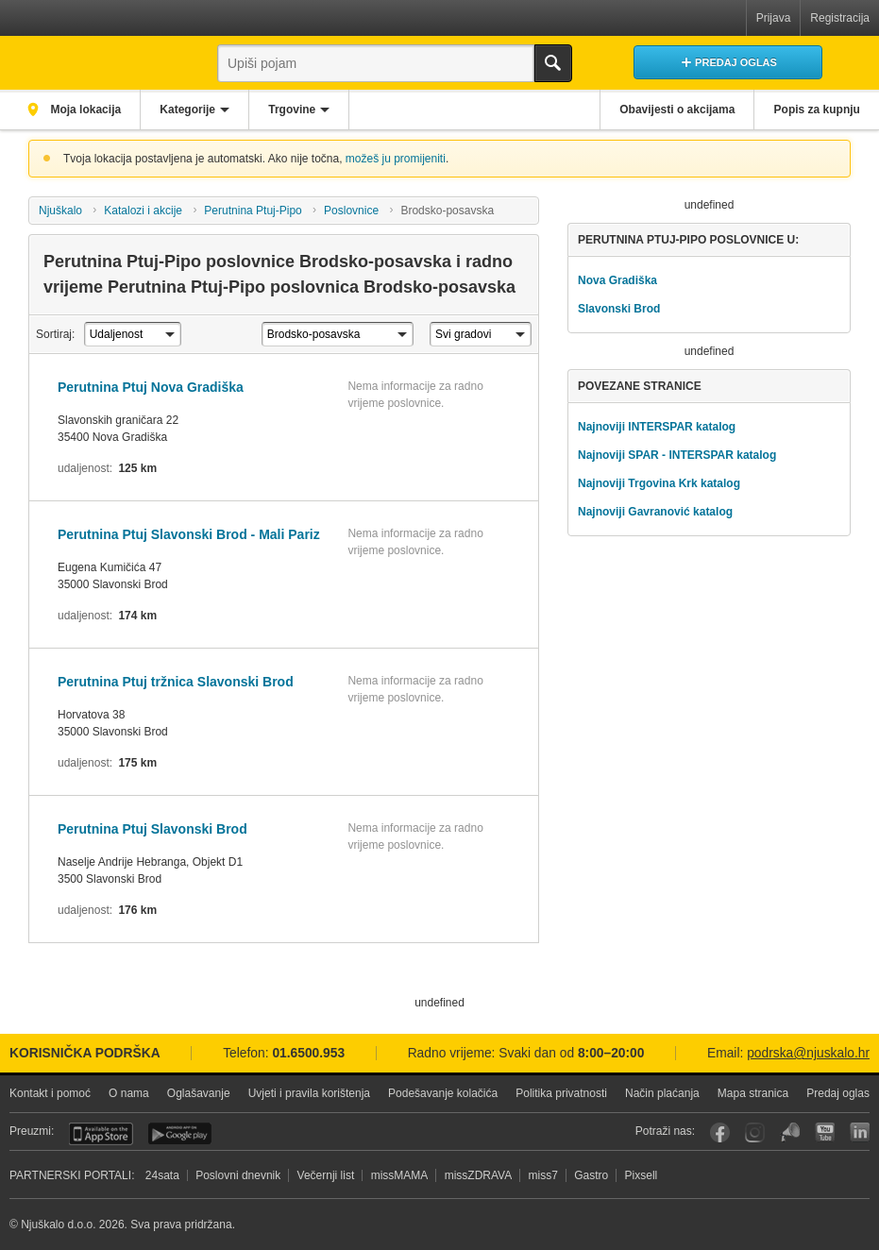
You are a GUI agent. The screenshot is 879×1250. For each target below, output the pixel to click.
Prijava (773, 18)
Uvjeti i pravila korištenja (309, 1093)
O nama (129, 1093)
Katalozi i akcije (143, 210)
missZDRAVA (479, 1175)
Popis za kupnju (816, 109)
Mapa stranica (753, 1093)
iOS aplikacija (101, 1134)
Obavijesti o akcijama (675, 109)
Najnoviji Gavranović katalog (655, 511)
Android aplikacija (179, 1134)
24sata (162, 1175)
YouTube (825, 1132)
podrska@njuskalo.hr (808, 1053)
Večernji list (326, 1175)
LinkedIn (860, 1132)
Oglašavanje (198, 1093)
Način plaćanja (662, 1093)
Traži (553, 63)
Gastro (591, 1175)
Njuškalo (60, 210)
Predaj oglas (838, 1093)
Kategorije (190, 109)
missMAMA (400, 1175)
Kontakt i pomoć (50, 1093)
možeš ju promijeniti (396, 158)
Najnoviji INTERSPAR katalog (656, 426)
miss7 (543, 1175)
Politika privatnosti (561, 1093)
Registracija (840, 18)
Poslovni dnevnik (237, 1175)
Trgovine (296, 109)
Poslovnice (351, 210)
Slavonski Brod (619, 308)
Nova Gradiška (617, 280)
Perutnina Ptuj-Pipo (252, 210)
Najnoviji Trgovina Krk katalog (659, 483)
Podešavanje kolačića (443, 1093)
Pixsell (641, 1175)
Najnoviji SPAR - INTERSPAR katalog (677, 455)
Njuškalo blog (790, 1132)
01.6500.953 (308, 1053)
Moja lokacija (85, 109)
